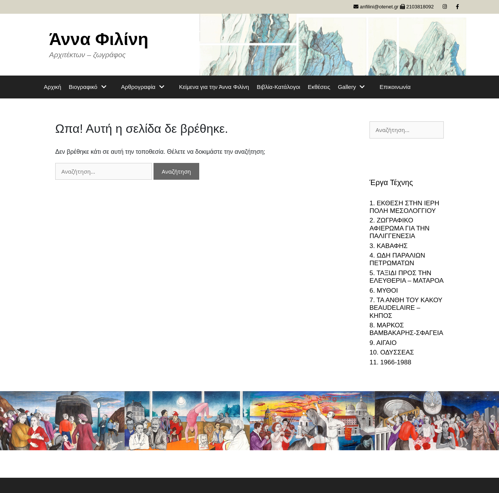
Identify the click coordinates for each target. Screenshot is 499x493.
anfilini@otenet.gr (375, 7)
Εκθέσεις (319, 87)
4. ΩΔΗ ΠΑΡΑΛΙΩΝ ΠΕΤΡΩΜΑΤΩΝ (397, 259)
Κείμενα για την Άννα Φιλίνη (214, 87)
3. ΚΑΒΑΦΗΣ (388, 246)
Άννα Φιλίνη (99, 39)
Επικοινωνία (394, 87)
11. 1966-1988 (390, 362)
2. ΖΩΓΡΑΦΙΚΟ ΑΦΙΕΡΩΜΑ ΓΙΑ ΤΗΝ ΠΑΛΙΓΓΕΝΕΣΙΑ (399, 228)
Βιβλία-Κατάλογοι (278, 87)
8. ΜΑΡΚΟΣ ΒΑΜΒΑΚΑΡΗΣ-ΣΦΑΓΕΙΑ (406, 329)
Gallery (355, 87)
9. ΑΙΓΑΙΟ (383, 342)
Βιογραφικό (91, 87)
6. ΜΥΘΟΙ (383, 290)
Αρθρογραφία (146, 87)
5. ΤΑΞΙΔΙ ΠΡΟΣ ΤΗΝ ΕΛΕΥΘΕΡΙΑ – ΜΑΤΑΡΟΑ (406, 276)
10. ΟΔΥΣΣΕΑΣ (391, 352)
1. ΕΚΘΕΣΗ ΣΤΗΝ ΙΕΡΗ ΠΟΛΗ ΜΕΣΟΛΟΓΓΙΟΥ (404, 207)
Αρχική (52, 87)
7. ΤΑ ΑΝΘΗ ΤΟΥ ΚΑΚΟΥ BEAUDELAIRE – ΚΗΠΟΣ (405, 307)
